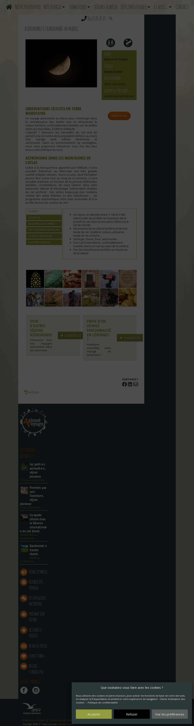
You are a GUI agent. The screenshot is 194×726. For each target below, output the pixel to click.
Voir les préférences (169, 714)
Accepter (93, 714)
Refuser (131, 714)
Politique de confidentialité (103, 702)
